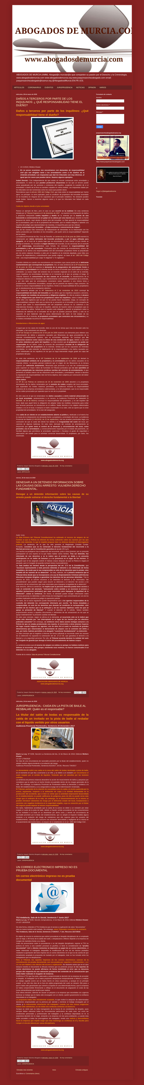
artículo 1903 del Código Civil (42, 192)
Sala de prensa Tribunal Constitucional (46, 654)
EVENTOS (49, 87)
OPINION (92, 87)
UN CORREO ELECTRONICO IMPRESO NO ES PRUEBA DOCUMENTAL (46, 868)
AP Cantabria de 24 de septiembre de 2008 (59, 358)
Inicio (54, 1070)
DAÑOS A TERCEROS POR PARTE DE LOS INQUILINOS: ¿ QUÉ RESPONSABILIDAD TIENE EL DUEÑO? (49, 102)
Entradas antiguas (82, 1070)
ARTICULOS (19, 87)
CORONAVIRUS (34, 87)
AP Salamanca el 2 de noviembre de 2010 (60, 290)
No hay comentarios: (66, 466)
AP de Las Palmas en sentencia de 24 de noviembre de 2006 (44, 382)
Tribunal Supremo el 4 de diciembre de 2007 (43, 213)
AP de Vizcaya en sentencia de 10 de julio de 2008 (37, 333)
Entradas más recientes (25, 1070)
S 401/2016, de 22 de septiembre (45, 419)
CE (63, 636)
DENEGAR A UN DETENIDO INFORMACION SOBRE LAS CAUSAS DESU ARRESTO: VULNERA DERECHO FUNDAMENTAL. (51, 485)
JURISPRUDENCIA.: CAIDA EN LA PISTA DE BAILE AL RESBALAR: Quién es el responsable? (51, 707)
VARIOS (102, 87)
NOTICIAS (80, 87)
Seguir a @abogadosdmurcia (106, 191)
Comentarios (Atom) (32, 1073)
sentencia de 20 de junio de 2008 (67, 237)
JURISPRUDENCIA (64, 87)
